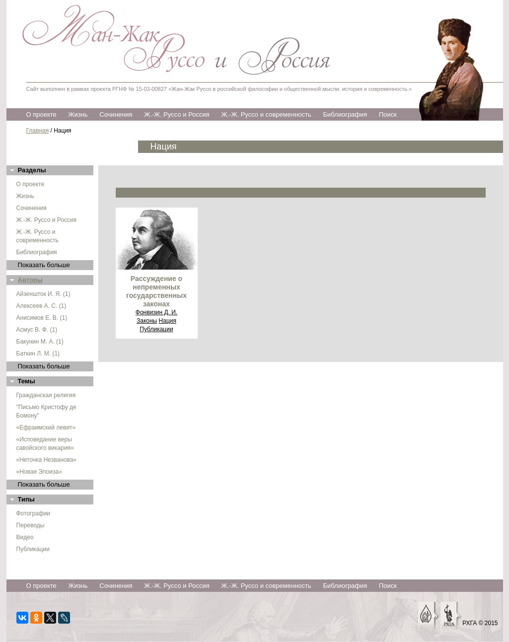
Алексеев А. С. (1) (41, 305)
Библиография (345, 114)
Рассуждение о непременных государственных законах (156, 291)
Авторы (30, 280)
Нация (167, 320)
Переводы (30, 525)
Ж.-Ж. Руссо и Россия (177, 114)
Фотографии (33, 513)
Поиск (388, 114)
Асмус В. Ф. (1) (37, 329)
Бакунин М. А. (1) (40, 341)
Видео (25, 537)
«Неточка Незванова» (46, 459)
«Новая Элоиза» (39, 471)
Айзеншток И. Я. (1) (43, 293)
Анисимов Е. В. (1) (42, 317)
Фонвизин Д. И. (156, 312)
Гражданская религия (46, 395)
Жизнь (77, 114)
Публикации (33, 549)
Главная (37, 130)
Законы (147, 320)
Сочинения (115, 114)
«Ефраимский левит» (46, 427)
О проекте (41, 114)
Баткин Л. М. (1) (38, 353)
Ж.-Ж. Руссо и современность (266, 114)
